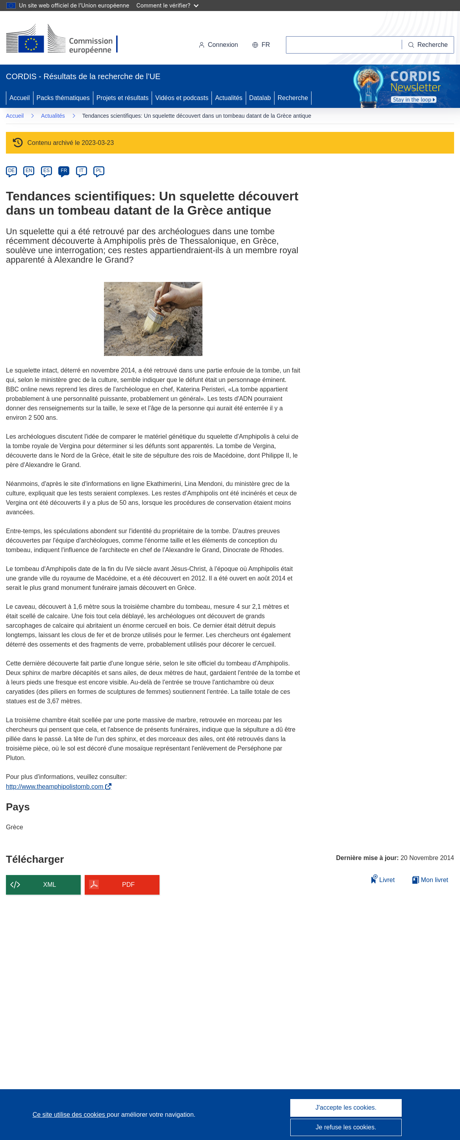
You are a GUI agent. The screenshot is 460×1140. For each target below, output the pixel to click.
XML (49, 884)
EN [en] (29, 170)
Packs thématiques (63, 98)
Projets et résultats (122, 98)
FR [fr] (64, 170)
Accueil (19, 98)
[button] (261, 45)
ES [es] (46, 170)
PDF (128, 884)
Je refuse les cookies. (346, 1127)
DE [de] (11, 170)
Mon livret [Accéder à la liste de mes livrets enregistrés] (430, 880)
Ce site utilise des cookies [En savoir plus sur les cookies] (70, 1114)
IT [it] (81, 170)
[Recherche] (428, 45)
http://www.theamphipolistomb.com (56, 786)
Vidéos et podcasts (181, 98)
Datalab (260, 98)
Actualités (228, 98)
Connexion (218, 44)
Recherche (293, 98)
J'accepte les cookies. (346, 1107)
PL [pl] (99, 170)
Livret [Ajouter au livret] (383, 878)
